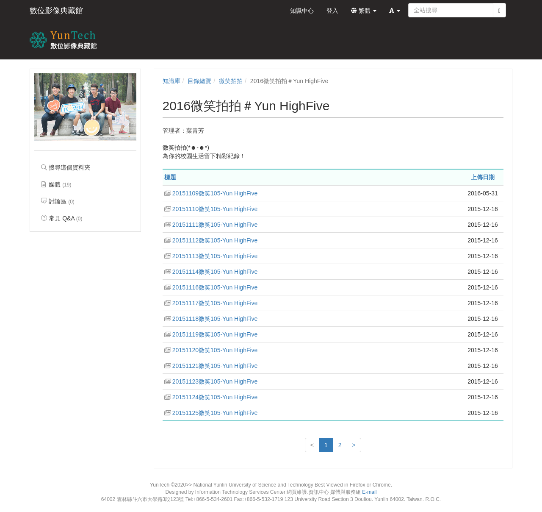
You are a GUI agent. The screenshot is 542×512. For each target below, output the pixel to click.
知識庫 (171, 81)
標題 (170, 177)
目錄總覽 (199, 81)
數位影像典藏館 (56, 10)
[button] (394, 10)
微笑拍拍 (231, 81)
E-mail (369, 492)
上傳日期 (483, 177)
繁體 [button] (363, 10)
